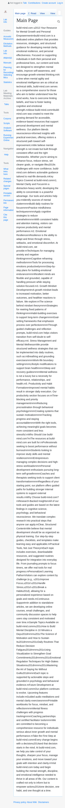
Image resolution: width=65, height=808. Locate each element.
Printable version (7, 194)
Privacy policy (20, 802)
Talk (25, 3)
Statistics (7, 82)
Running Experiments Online (9, 138)
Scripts (6, 123)
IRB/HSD (7, 58)
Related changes (7, 180)
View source (42, 14)
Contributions (34, 3)
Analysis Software (7, 129)
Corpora (7, 118)
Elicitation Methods (7, 45)
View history (52, 14)
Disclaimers (43, 802)
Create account (49, 3)
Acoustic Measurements (10, 37)
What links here (5, 171)
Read (33, 13)
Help (6, 154)
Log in (60, 3)
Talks (6, 104)
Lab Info (5, 20)
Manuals (7, 62)
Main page (20, 13)
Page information (8, 208)
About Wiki (32, 802)
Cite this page (5, 217)
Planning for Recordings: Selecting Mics (9, 72)
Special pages (6, 187)
